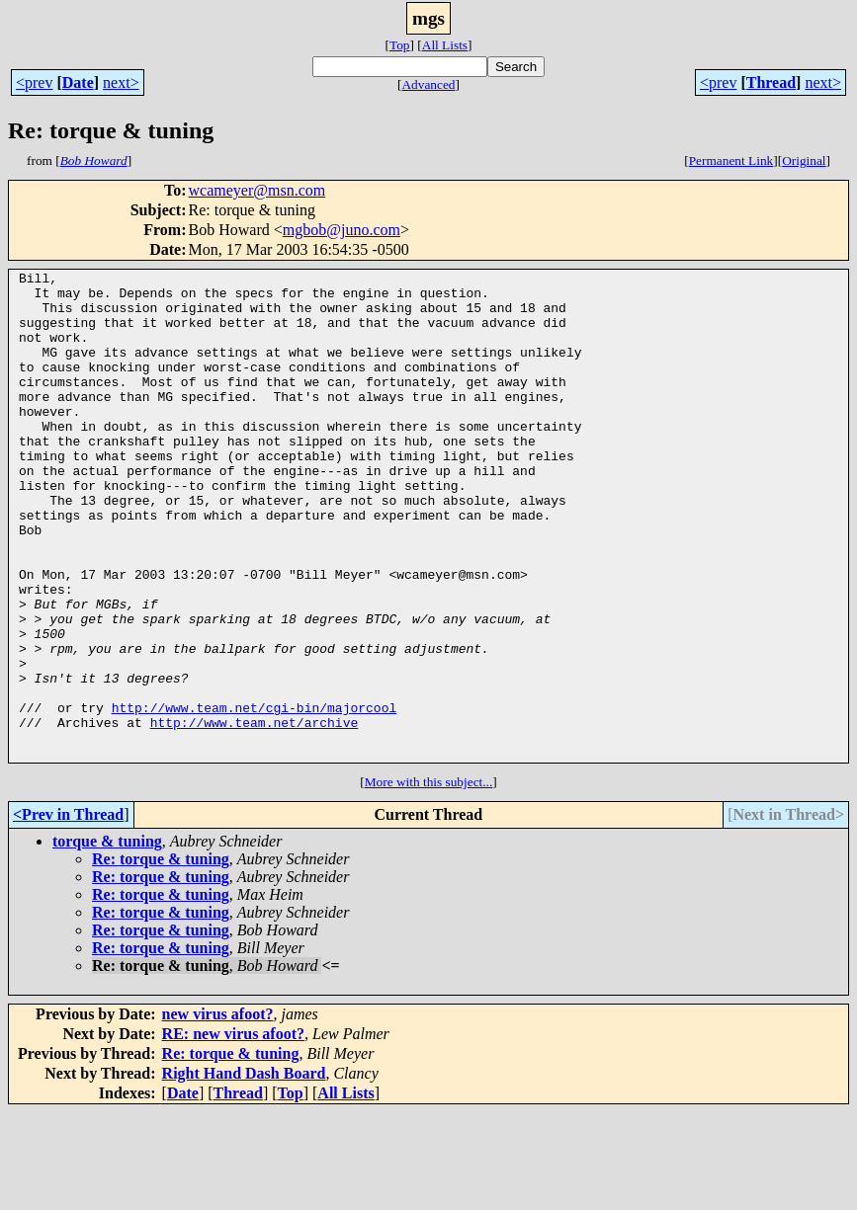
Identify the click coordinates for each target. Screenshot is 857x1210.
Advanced (428, 84)
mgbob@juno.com (341, 229)
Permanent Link (731, 160)
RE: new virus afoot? (233, 1131)
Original (803, 160)
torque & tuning (107, 938)
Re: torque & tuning (160, 956)
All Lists (445, 45)
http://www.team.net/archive (254, 814)
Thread (771, 82)
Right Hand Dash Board (244, 1171)
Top (399, 45)
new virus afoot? (218, 1111)
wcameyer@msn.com (257, 190)
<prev (34, 82)
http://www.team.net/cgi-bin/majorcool (254, 796)
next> (121, 82)
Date (78, 82)
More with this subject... (429, 879)
